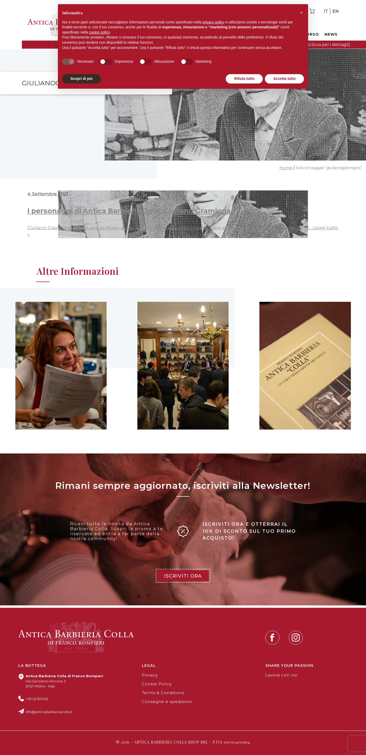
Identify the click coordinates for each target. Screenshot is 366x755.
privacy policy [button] (213, 22)
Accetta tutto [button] (284, 78)
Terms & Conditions (163, 692)
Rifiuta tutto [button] (244, 78)
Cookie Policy (157, 684)
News (331, 34)
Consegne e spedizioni (167, 701)
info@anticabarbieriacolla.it (49, 712)
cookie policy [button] (99, 32)
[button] (301, 12)
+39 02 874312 (37, 699)
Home (285, 167)
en (335, 11)
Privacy (150, 675)
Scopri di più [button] (81, 78)
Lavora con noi (281, 675)
